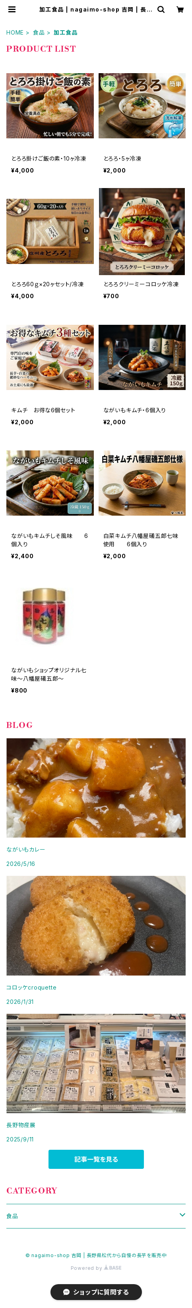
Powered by (96, 1268)
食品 (39, 32)
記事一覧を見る (96, 1159)
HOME (15, 32)
